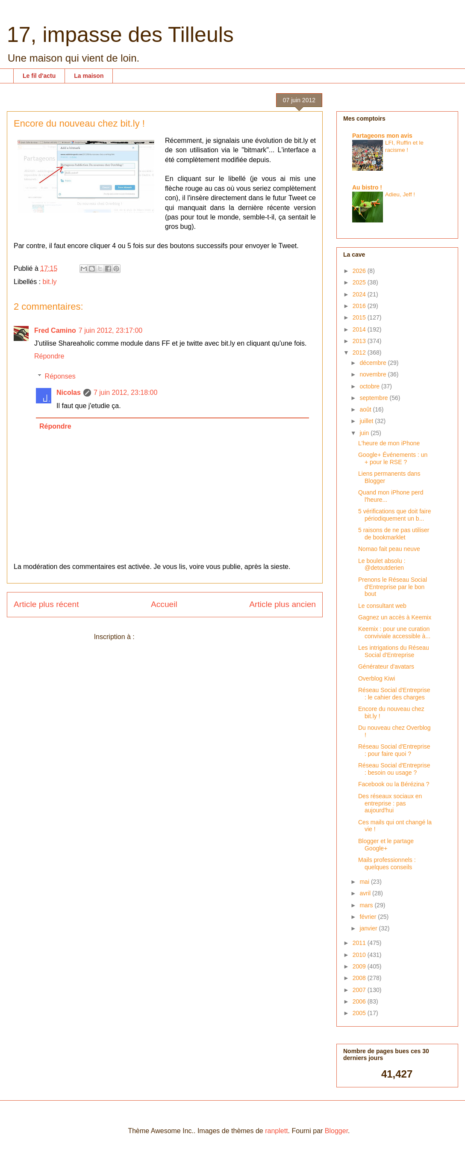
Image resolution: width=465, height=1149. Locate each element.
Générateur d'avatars (386, 666)
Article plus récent (46, 604)
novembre (373, 374)
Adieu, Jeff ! (400, 194)
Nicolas (68, 392)
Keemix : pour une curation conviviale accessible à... (394, 632)
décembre (373, 362)
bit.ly (50, 281)
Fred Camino (55, 330)
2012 (360, 352)
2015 (360, 317)
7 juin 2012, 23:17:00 (110, 330)
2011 (360, 942)
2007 (360, 989)
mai (365, 881)
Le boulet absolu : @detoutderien (382, 564)
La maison (88, 75)
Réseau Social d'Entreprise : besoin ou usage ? (394, 769)
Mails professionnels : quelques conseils (387, 863)
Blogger (336, 1130)
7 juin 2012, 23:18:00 (125, 392)
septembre (374, 397)
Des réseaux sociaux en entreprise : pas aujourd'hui (390, 803)
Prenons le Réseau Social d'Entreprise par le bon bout (392, 587)
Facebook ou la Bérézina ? (394, 784)
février (368, 916)
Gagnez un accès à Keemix (394, 617)
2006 (360, 1001)
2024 (360, 294)
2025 (360, 282)
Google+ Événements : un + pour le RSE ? (392, 458)
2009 (360, 966)
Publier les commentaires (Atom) (185, 636)
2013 (360, 341)
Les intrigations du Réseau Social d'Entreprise (393, 651)
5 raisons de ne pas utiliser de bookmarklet (394, 534)
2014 (360, 329)
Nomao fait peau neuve (389, 548)
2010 (360, 954)
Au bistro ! (367, 187)
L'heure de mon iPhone (389, 443)
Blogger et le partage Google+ (386, 845)
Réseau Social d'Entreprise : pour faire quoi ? (394, 750)
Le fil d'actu (39, 75)
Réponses (60, 376)
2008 (360, 977)
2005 (360, 1013)
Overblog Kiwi (376, 678)
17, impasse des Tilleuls (120, 35)
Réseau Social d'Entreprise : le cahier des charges (394, 694)
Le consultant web (382, 605)
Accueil (164, 604)
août (366, 409)
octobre (370, 386)
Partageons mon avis (382, 135)
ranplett (276, 1130)
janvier (369, 928)
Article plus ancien (282, 604)
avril (365, 893)
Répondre (49, 356)
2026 (360, 270)
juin (365, 432)
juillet (367, 421)
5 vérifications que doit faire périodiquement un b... (394, 515)
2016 (360, 305)
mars (366, 905)
